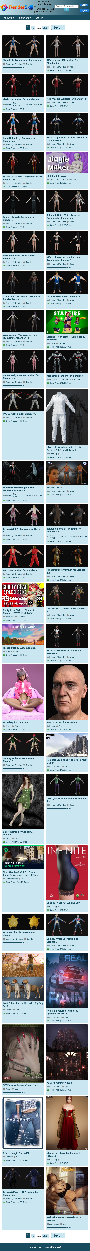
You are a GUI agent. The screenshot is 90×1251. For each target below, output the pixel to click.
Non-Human (16, 104)
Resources (10, 616)
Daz (61, 454)
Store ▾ (40, 17)
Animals (62, 536)
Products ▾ (8, 17)
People (8, 64)
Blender (29, 64)
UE (66, 766)
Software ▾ (25, 17)
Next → (58, 27)
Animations (54, 179)
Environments (55, 766)
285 (45, 27)
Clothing (53, 454)
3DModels (17, 64)
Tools (63, 179)
